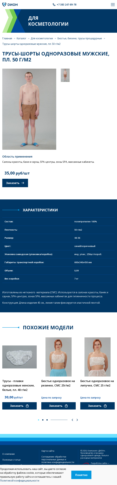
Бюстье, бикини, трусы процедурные (79, 38)
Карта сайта (47, 450)
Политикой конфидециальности (19, 480)
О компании (8, 453)
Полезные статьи (11, 459)
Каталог (21, 38)
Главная (7, 38)
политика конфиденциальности (57, 462)
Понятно (81, 475)
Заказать (15, 183)
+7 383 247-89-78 (66, 4)
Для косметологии (42, 38)
